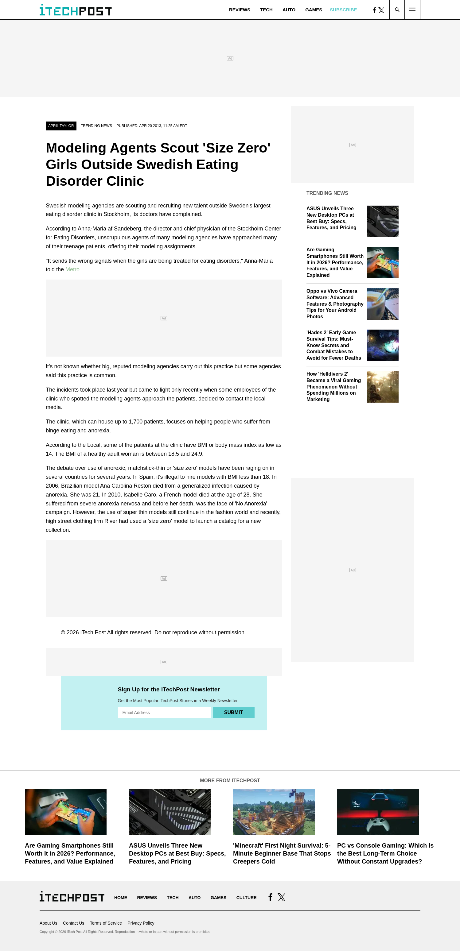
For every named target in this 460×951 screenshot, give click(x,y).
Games (313, 9)
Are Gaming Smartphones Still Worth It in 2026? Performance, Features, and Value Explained (335, 262)
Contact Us (73, 923)
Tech (266, 9)
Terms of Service (106, 923)
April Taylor (61, 126)
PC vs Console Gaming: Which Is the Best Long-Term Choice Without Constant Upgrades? (385, 853)
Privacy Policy (140, 923)
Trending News (96, 126)
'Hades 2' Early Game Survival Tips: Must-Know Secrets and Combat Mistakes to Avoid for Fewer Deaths (333, 345)
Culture (246, 897)
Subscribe (343, 9)
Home (120, 897)
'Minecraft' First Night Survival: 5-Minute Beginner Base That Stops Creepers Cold (282, 853)
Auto (289, 9)
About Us (48, 923)
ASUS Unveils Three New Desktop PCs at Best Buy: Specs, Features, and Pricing (177, 853)
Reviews (239, 9)
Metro (72, 269)
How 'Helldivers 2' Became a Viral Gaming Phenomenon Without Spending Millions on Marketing (333, 386)
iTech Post (93, 632)
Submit (233, 712)
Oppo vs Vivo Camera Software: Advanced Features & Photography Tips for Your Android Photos (335, 303)
